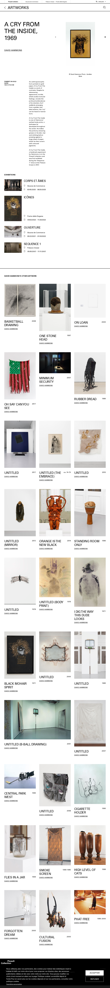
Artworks (18, 7)
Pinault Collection (13, 1)
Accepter (95, 973)
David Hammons (13, 50)
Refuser (94, 979)
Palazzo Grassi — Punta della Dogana (56, 1)
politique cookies (12, 981)
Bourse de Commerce (32, 1)
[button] (104, 44)
